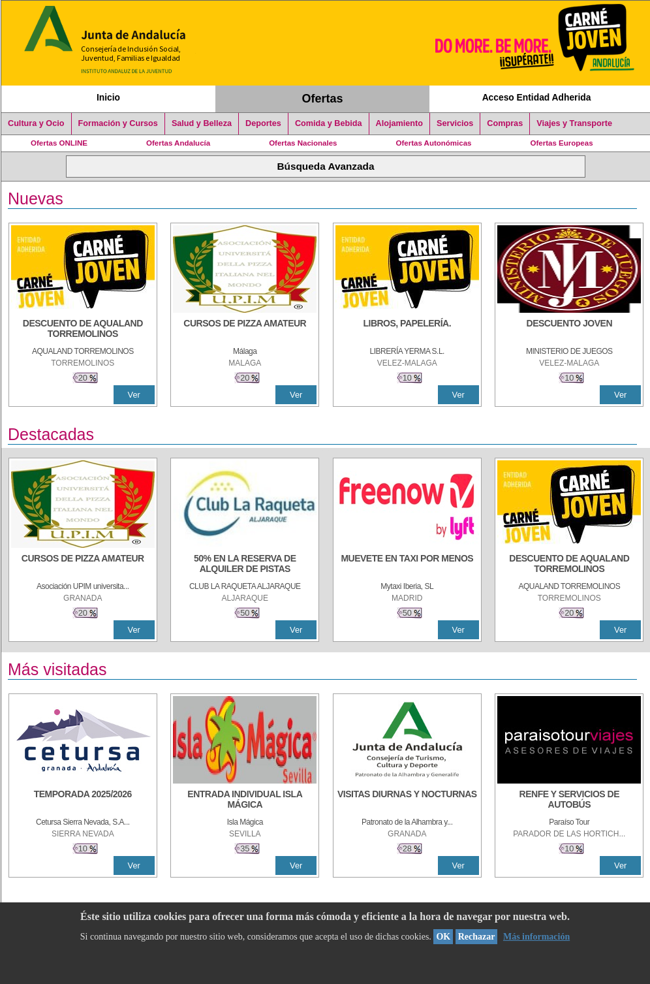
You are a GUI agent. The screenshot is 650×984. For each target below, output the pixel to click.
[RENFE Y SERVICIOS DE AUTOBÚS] (569, 800)
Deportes (263, 123)
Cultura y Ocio (36, 123)
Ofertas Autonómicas (433, 143)
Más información (536, 937)
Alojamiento (399, 123)
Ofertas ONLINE (59, 143)
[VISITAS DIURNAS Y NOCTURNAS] (407, 800)
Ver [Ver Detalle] (134, 395)
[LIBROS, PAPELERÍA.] (407, 329)
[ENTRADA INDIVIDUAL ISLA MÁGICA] (245, 800)
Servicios (455, 123)
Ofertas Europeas (562, 143)
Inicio (108, 97)
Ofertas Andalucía (178, 143)
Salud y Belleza (202, 123)
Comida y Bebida (328, 123)
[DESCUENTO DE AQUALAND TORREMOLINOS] (83, 329)
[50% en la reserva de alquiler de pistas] (245, 564)
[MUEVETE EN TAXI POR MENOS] (407, 564)
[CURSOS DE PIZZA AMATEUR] (245, 329)
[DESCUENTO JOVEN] (569, 329)
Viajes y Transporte (574, 123)
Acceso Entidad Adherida (536, 97)
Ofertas (322, 98)
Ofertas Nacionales (303, 143)
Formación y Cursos (118, 123)
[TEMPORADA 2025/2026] (83, 800)
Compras (505, 123)
